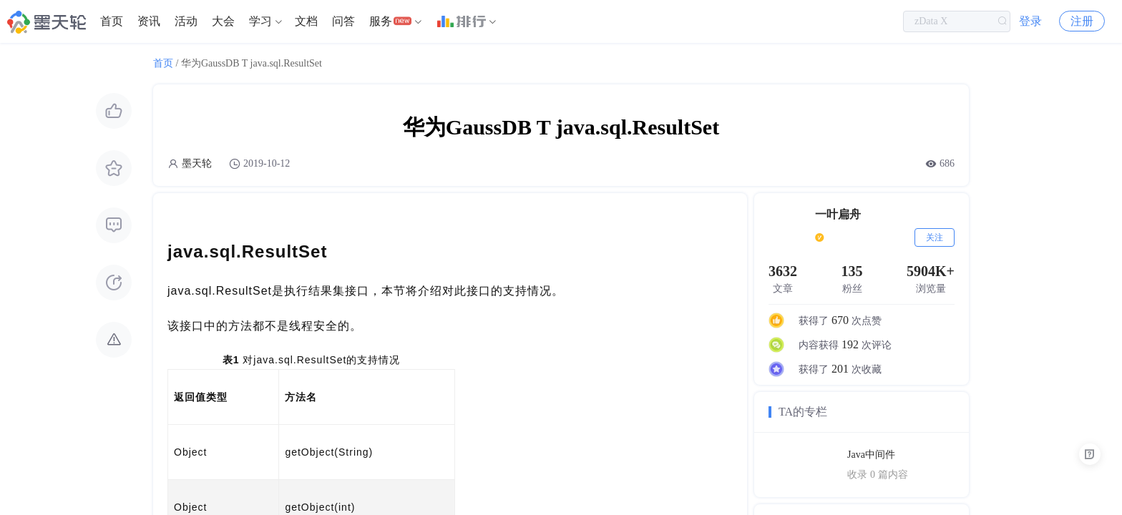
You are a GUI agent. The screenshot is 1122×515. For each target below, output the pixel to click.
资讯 (148, 21)
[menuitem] (111, 21)
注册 (1081, 21)
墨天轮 (197, 163)
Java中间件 (871, 454)
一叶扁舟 (838, 214)
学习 (260, 21)
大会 (223, 21)
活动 (186, 21)
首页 (111, 21)
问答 (343, 21)
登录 (1030, 21)
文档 (306, 21)
